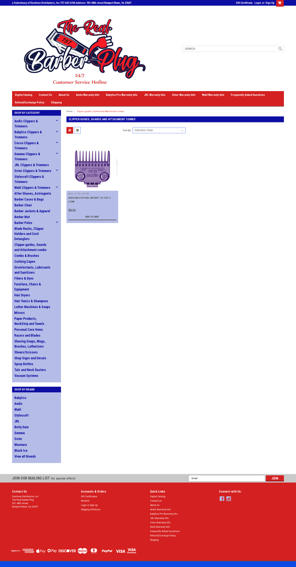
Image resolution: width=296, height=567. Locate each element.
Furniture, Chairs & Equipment (27, 286)
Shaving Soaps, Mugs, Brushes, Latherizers (29, 343)
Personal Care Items (28, 330)
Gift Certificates (89, 496)
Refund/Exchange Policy (29, 102)
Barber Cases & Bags (29, 199)
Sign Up (269, 2)
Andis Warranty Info (87, 95)
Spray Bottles (23, 364)
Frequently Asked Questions (248, 95)
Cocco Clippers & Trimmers (26, 145)
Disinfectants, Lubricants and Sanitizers (32, 269)
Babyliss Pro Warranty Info (121, 95)
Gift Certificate (244, 2)
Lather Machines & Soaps (32, 307)
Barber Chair (23, 205)
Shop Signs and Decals (30, 358)
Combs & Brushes (26, 256)
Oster (18, 439)
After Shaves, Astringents (32, 193)
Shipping (56, 102)
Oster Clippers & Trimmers (32, 171)
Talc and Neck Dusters (30, 370)
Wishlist (85, 501)
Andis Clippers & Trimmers (26, 123)
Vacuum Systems (26, 376)
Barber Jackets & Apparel (32, 211)
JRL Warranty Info (154, 95)
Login (257, 2)
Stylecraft (21, 415)
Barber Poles (23, 223)
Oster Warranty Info (183, 95)
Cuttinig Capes (24, 261)
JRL (17, 421)
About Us (64, 95)
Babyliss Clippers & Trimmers (28, 134)
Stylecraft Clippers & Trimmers (29, 179)
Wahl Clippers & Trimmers (32, 188)
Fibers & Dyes (24, 278)
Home (69, 111)
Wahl (17, 409)
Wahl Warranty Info (213, 95)
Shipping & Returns (90, 509)
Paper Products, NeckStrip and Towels (29, 321)
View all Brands (25, 456)
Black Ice (20, 450)
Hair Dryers (22, 295)
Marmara (20, 445)
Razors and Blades (27, 335)
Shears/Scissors (26, 352)
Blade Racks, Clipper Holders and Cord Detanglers (29, 234)
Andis (18, 404)
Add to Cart (92, 216)
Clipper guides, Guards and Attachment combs (30, 247)
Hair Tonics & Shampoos (31, 301)
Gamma (19, 433)
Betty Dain (21, 427)
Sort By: (127, 130)
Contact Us (45, 95)
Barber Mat (22, 217)
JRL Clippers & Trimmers (31, 165)
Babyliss (20, 398)
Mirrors (19, 313)
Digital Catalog (23, 95)
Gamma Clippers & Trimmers (27, 156)
